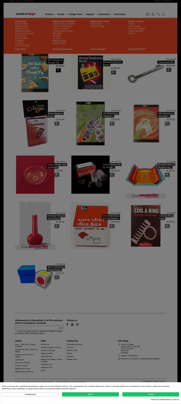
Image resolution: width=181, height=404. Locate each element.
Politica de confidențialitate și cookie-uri (165, 399)
